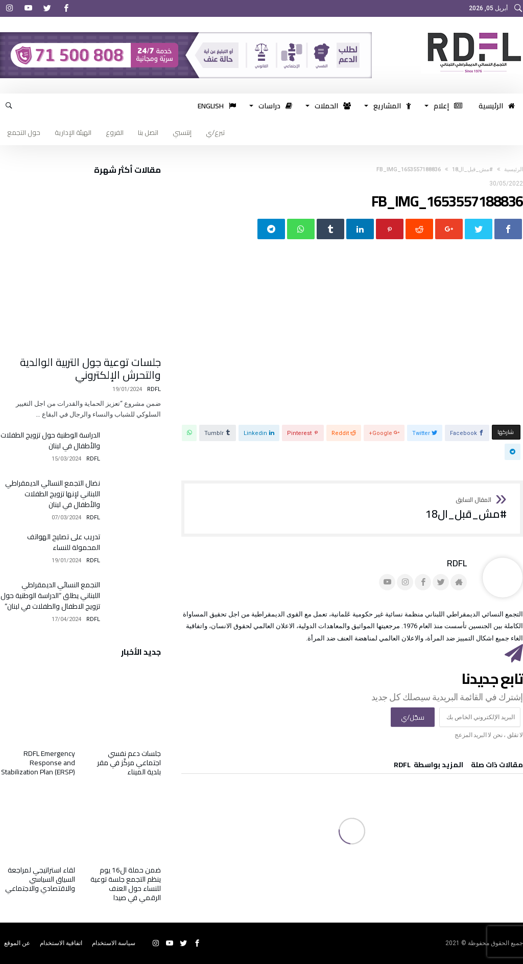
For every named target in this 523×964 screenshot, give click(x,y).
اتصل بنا (148, 132)
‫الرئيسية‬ (513, 169)
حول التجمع (23, 132)
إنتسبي (182, 132)
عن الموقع (17, 943)
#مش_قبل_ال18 (472, 169)
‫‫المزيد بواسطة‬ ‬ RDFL (428, 766)
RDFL (457, 563)
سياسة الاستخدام (113, 943)
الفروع (115, 132)
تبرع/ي (215, 132)
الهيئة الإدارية (73, 132)
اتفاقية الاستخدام (61, 943)
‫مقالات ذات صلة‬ (497, 766)
